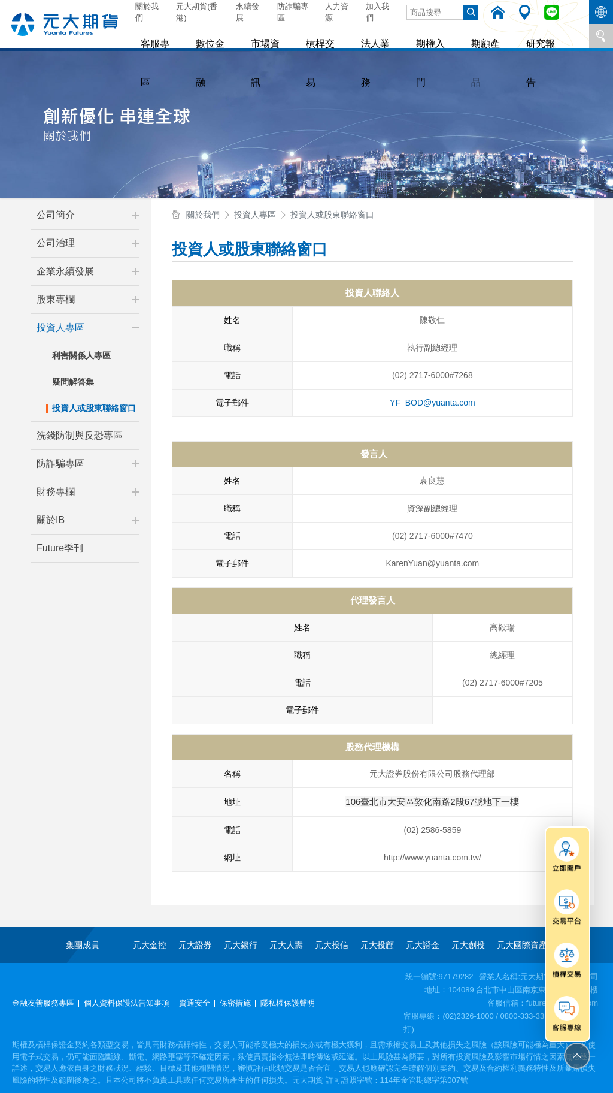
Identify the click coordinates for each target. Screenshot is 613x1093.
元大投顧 (377, 945)
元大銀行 (240, 945)
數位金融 (205, 36)
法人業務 (355, 36)
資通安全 (194, 1002)
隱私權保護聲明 (287, 1002)
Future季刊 (60, 548)
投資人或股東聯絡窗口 (94, 408)
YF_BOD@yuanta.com (432, 402)
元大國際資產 (522, 945)
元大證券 (195, 945)
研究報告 (506, 36)
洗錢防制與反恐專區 (80, 435)
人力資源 (336, 12)
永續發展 (247, 12)
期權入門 (406, 36)
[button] (135, 215)
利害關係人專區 (81, 355)
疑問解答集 (73, 382)
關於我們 (147, 12)
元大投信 (331, 945)
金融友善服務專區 (43, 1002)
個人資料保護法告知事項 (126, 1002)
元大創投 (468, 945)
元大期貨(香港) (196, 12)
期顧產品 (456, 36)
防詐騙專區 (292, 12)
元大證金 (422, 945)
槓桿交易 (305, 36)
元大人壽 (286, 945)
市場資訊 (255, 36)
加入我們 (377, 12)
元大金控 (149, 945)
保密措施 (235, 1002)
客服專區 (154, 36)
